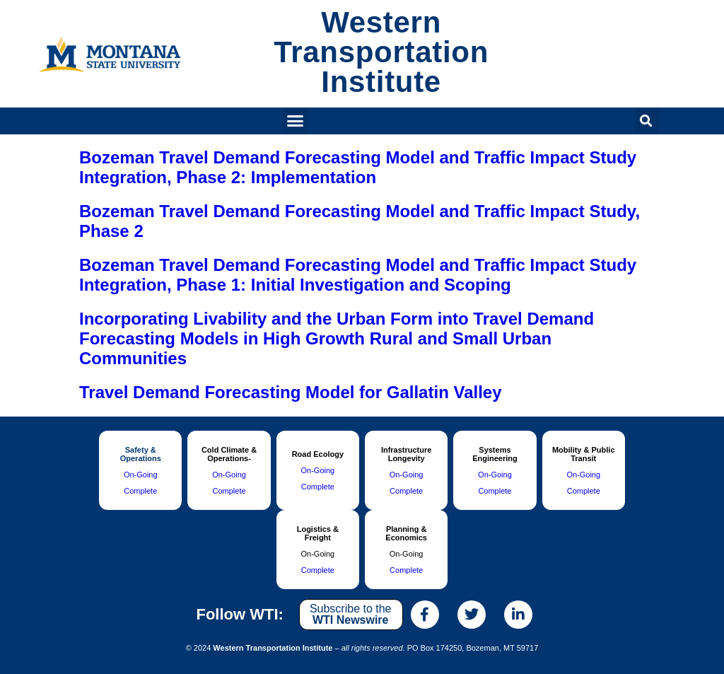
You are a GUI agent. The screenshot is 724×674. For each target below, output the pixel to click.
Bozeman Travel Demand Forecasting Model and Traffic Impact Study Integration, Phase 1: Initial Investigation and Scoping (357, 274)
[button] (295, 121)
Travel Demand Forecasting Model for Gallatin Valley (290, 392)
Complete (140, 491)
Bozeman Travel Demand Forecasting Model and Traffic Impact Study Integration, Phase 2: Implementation (357, 167)
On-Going (141, 474)
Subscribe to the (351, 614)
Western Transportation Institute (381, 52)
